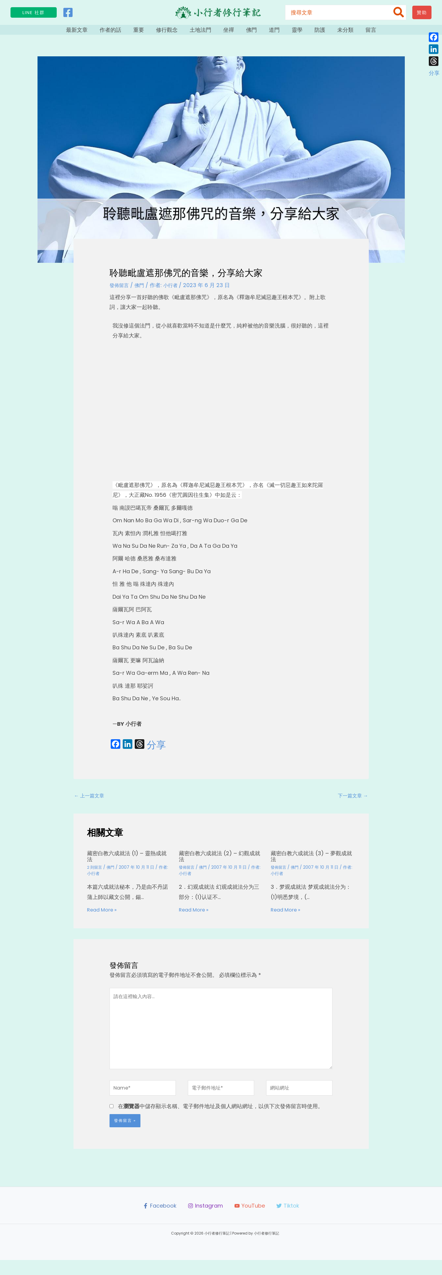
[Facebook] (68, 12)
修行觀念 (174, 32)
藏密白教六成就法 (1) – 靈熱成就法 (128, 862)
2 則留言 (95, 873)
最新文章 (93, 32)
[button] (34, 12)
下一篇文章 (351, 801)
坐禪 (230, 32)
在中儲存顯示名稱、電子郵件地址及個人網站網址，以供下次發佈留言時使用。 (220, 1121)
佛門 (250, 32)
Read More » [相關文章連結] (103, 915)
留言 (354, 32)
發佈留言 (120, 290)
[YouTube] (250, 1220)
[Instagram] (205, 1220)
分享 (156, 750)
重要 (149, 32)
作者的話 (124, 32)
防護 (309, 32)
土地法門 (205, 32)
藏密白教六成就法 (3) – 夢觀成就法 (312, 862)
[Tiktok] (288, 1220)
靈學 (289, 32)
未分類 (332, 32)
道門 (269, 32)
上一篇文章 (91, 801)
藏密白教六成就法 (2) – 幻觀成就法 (221, 862)
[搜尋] (399, 12)
